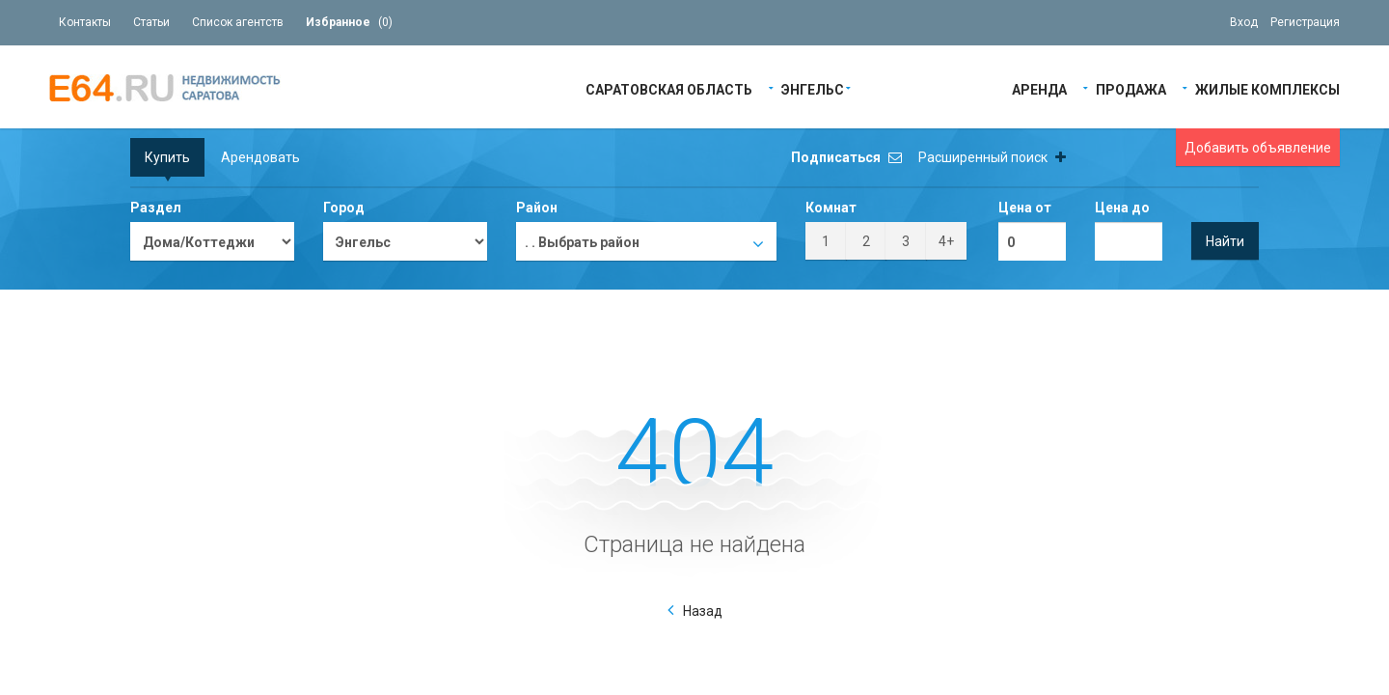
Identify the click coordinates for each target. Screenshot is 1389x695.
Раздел (155, 207)
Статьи (151, 22)
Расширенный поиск (992, 157)
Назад (702, 611)
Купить (167, 157)
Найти (1225, 241)
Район (537, 207)
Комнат (831, 207)
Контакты (85, 22)
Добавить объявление (1258, 147)
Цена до (1122, 207)
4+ (946, 241)
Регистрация (1305, 22)
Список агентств (238, 22)
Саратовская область (669, 88)
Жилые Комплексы (1267, 88)
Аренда (1039, 88)
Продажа (1131, 88)
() (349, 22)
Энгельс (812, 88)
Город (344, 207)
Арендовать (260, 157)
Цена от (1024, 207)
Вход (1244, 22)
